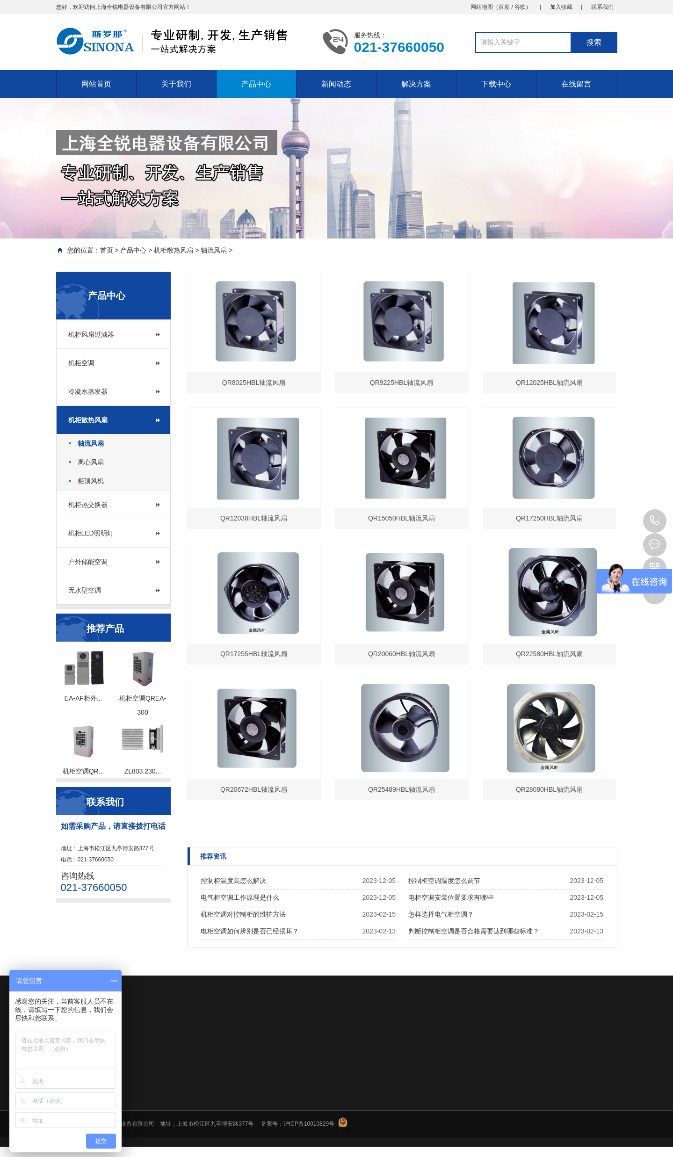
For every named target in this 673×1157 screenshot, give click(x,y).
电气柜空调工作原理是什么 (240, 897)
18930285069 (654, 521)
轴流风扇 (214, 250)
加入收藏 (561, 7)
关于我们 (176, 84)
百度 (504, 7)
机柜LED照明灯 (91, 533)
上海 (101, 7)
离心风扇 (91, 462)
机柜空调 (81, 363)
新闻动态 (336, 84)
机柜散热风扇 (173, 250)
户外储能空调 (88, 561)
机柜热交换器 (88, 504)
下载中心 (496, 84)
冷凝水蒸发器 (88, 391)
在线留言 (576, 84)
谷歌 (520, 7)
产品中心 (256, 84)
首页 (106, 250)
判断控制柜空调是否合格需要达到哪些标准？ (473, 931)
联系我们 (602, 7)
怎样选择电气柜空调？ (441, 914)
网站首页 (96, 84)
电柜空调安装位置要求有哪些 (450, 897)
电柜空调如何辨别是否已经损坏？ (250, 931)
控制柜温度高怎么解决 (233, 880)
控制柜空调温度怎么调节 (444, 880)
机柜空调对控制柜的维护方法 (243, 914)
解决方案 (416, 84)
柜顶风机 (91, 480)
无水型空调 (84, 590)
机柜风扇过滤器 (91, 334)
